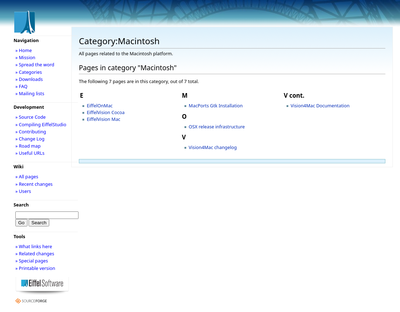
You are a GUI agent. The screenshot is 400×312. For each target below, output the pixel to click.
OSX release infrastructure (217, 126)
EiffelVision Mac (103, 119)
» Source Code (30, 117)
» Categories (28, 72)
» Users (23, 191)
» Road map (28, 146)
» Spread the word (34, 64)
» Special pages (31, 260)
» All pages (26, 176)
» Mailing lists (29, 93)
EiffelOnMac (100, 105)
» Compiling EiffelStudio (40, 124)
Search (21, 204)
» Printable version (35, 268)
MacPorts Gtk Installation (216, 105)
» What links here (33, 246)
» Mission (25, 57)
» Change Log (30, 138)
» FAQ (21, 86)
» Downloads (29, 79)
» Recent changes (34, 184)
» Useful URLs (30, 153)
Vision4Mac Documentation (320, 105)
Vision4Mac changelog (213, 147)
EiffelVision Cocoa (106, 112)
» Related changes (34, 253)
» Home (23, 50)
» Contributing (30, 131)
